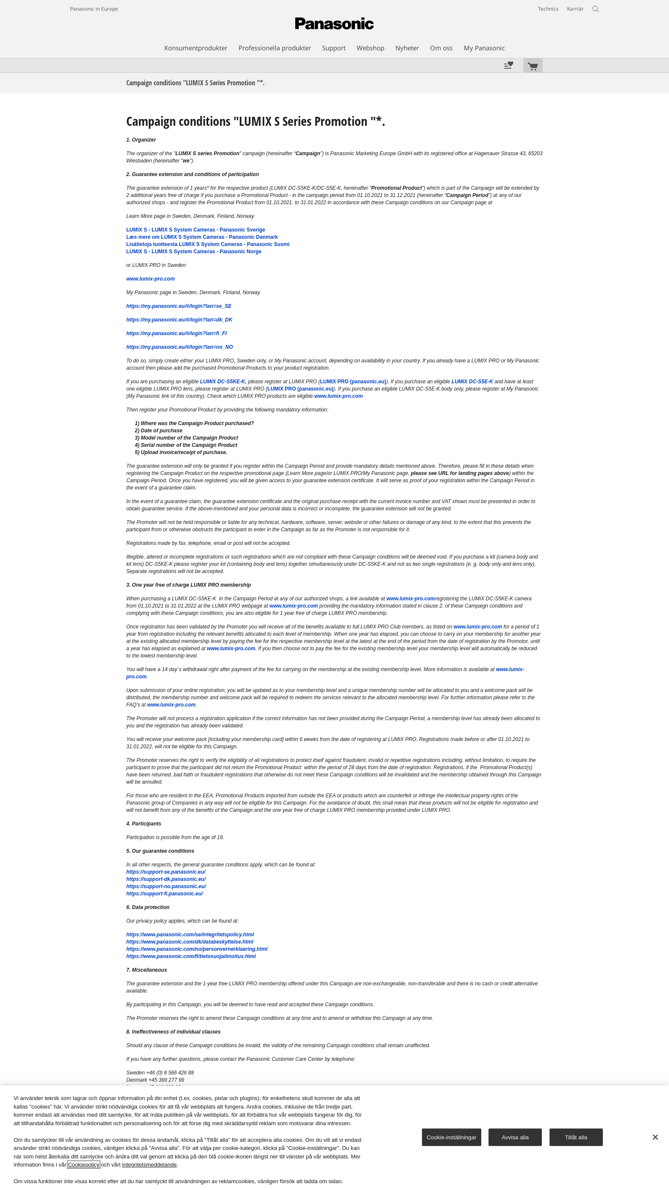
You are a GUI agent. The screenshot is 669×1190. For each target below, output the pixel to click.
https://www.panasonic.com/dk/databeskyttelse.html (189, 942)
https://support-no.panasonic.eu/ (166, 886)
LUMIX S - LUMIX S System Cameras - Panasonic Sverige (195, 230)
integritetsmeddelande (149, 1164)
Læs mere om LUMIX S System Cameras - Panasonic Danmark (202, 237)
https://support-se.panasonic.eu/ (165, 872)
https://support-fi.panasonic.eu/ (164, 894)
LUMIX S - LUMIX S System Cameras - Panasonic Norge (194, 252)
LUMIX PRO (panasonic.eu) (353, 382)
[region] (334, 1138)
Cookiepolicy (83, 1164)
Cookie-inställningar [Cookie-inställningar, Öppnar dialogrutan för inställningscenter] (452, 1137)
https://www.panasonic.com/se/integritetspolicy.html (190, 935)
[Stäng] (655, 1137)
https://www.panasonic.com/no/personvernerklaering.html (197, 949)
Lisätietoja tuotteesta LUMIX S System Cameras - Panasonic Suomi (208, 244)
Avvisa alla (515, 1137)
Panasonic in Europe (94, 8)
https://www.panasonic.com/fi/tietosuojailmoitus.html (191, 956)
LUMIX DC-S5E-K (472, 382)
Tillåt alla (576, 1137)
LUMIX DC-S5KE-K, (223, 382)
